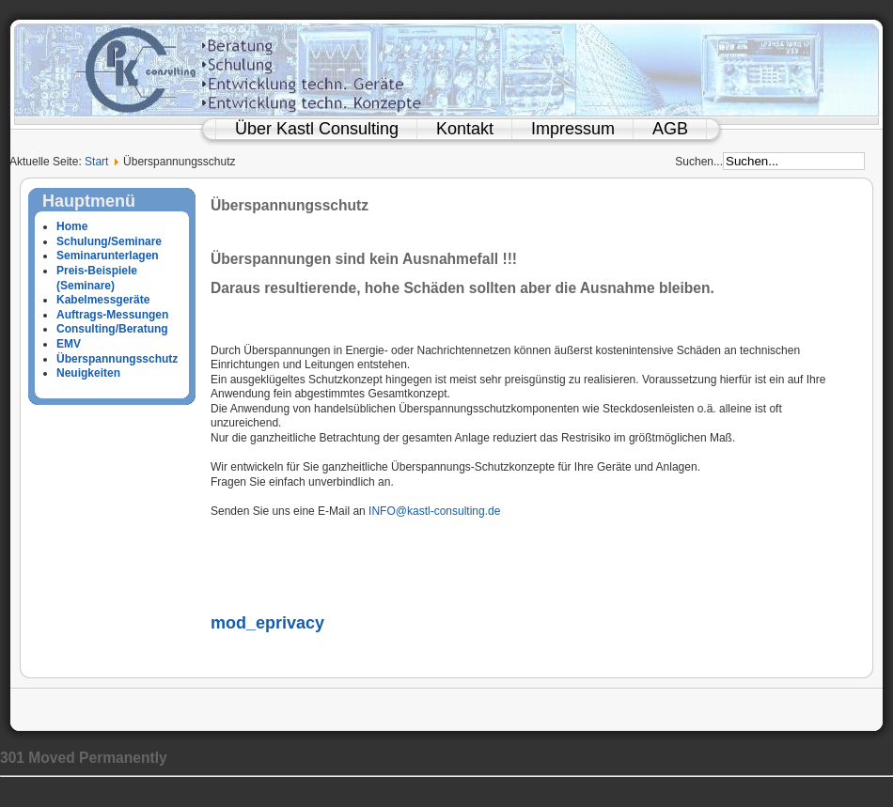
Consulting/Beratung (112, 328)
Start (96, 161)
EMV (68, 343)
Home (71, 226)
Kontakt (465, 128)
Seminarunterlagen (107, 255)
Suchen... (699, 161)
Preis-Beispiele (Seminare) (96, 278)
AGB (670, 128)
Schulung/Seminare (109, 241)
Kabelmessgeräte (102, 299)
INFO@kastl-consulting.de (434, 511)
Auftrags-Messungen (112, 314)
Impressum (573, 128)
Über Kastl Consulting (317, 128)
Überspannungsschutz (117, 358)
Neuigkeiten (88, 373)
